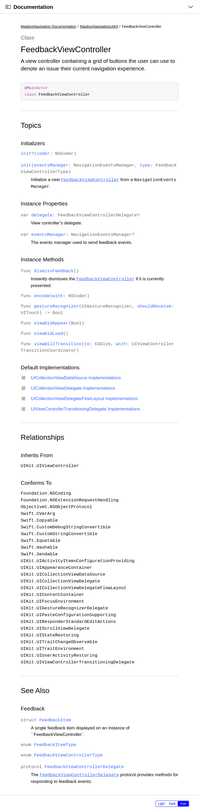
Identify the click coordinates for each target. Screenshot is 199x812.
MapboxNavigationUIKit (99, 26)
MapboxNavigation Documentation (48, 26)
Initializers (33, 143)
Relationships (42, 437)
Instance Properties (44, 204)
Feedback (33, 708)
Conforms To (36, 483)
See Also (35, 691)
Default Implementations (50, 367)
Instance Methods (42, 259)
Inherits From (37, 455)
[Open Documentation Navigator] (8, 7)
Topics (31, 125)
